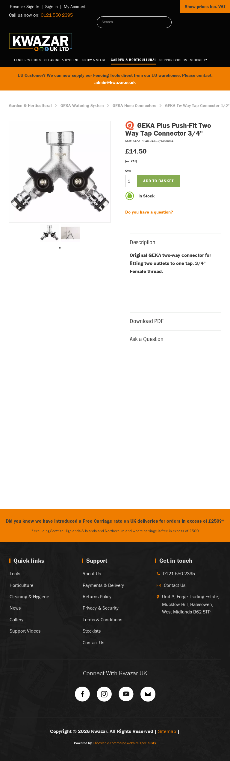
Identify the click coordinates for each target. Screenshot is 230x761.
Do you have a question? (149, 212)
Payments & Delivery (103, 585)
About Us (92, 573)
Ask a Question (172, 339)
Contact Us (93, 642)
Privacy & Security (101, 608)
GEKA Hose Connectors (134, 105)
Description (172, 242)
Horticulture (21, 585)
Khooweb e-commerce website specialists (124, 743)
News (15, 608)
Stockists (92, 631)
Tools (15, 573)
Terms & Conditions (102, 619)
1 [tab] (60, 248)
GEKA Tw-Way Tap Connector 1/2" (197, 105)
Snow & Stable (95, 59)
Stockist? (198, 59)
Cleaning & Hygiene (61, 59)
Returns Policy (97, 596)
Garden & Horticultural (133, 59)
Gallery (16, 619)
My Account (75, 6)
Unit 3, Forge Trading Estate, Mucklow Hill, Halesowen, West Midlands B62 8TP (190, 604)
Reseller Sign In (24, 6)
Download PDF (172, 321)
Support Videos (173, 59)
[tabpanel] (49, 233)
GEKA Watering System (82, 105)
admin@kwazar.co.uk (115, 82)
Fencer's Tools (27, 59)
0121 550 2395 (57, 15)
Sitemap (167, 731)
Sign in (51, 6)
